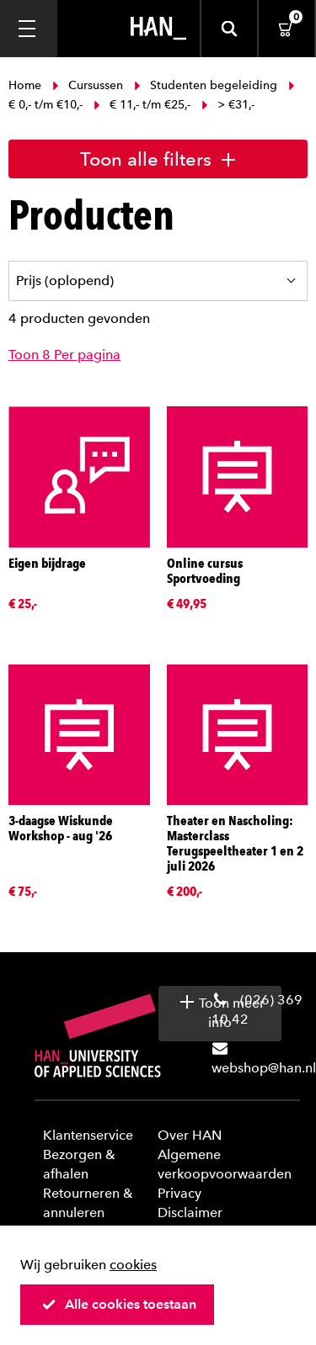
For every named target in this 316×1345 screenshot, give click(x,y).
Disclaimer (190, 1213)
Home (26, 85)
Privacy (179, 1193)
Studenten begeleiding (206, 85)
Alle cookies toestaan (118, 1304)
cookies (133, 1265)
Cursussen (87, 85)
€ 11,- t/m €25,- (142, 105)
